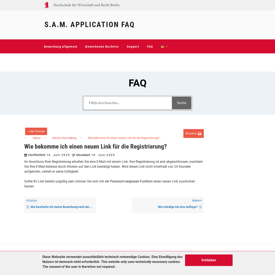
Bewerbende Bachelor (102, 46)
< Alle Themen (36, 131)
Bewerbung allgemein (61, 46)
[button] (193, 133)
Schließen (208, 260)
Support (133, 46)
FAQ (150, 46)
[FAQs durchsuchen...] (128, 103)
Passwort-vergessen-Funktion (131, 181)
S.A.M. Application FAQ (89, 24)
